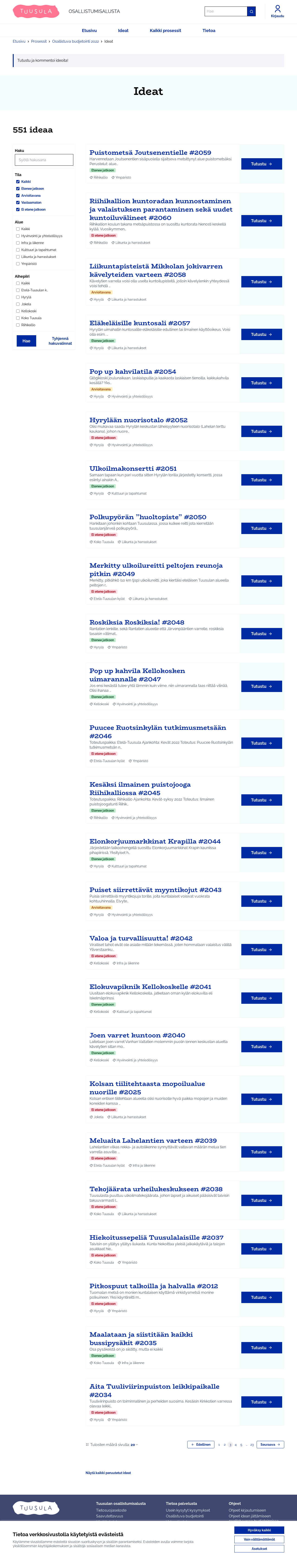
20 (135, 1444)
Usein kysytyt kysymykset (188, 1510)
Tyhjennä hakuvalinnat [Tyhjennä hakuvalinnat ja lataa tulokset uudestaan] (60, 341)
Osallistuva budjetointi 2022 (75, 41)
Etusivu (19, 41)
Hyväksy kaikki (259, 1530)
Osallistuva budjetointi (185, 1516)
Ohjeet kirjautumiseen (247, 1510)
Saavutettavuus (109, 1516)
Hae (26, 340)
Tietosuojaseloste (111, 1510)
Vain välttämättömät (259, 1539)
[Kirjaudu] (277, 11)
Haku (19, 150)
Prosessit (39, 41)
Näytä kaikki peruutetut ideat (108, 1473)
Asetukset (259, 1549)
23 (252, 1444)
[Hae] (230, 11)
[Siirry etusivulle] (66, 11)
